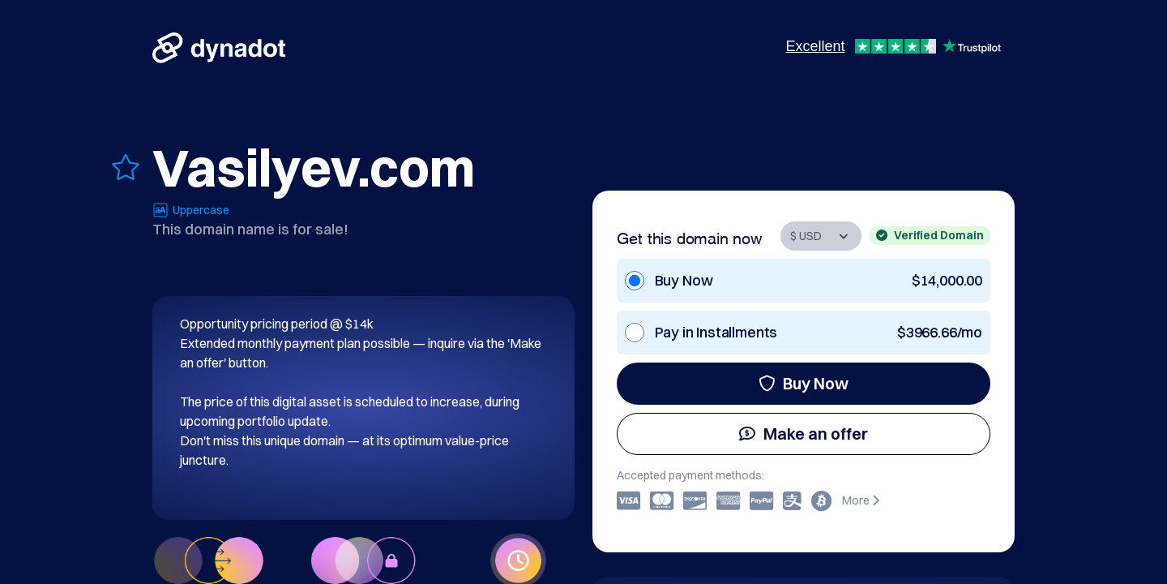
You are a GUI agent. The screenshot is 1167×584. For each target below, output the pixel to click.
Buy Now (804, 383)
